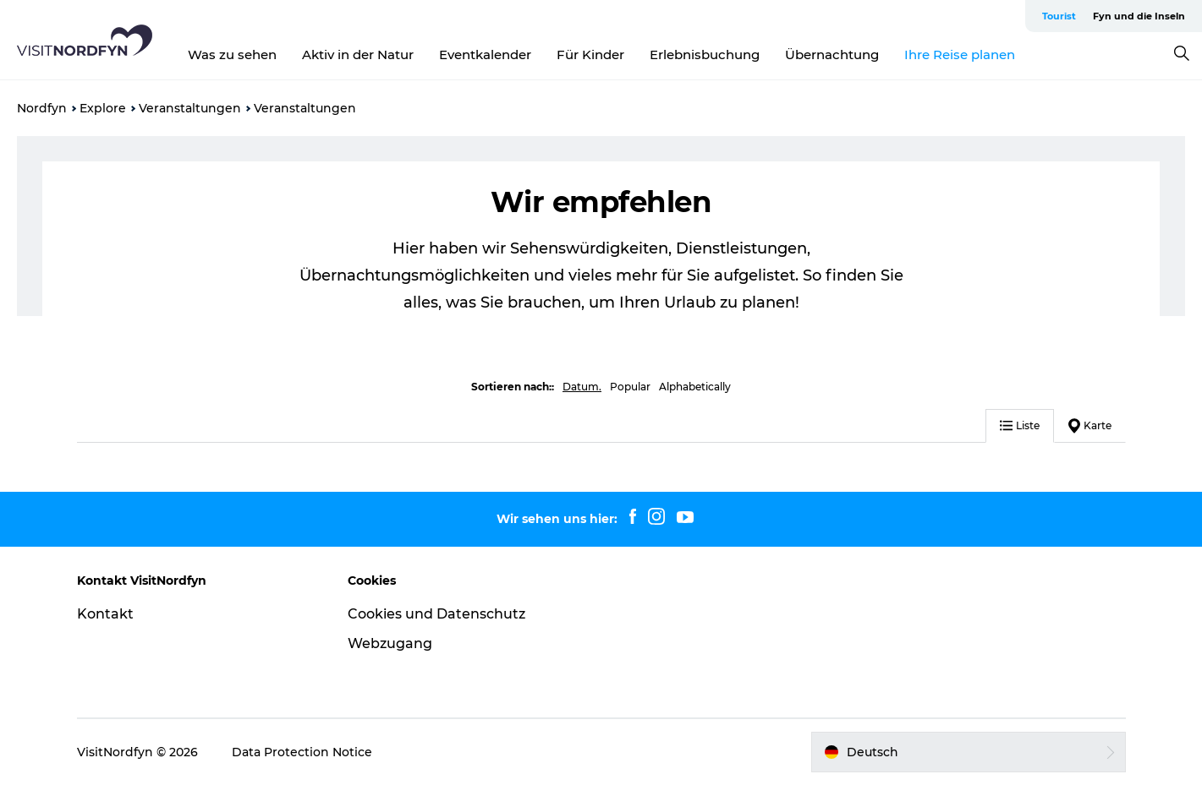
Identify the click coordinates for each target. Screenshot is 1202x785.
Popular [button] (630, 386)
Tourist (1059, 16)
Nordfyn (42, 108)
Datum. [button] (582, 386)
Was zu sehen (232, 54)
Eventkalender (485, 54)
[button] (968, 752)
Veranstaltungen (190, 108)
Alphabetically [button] (695, 386)
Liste (1020, 425)
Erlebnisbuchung (705, 54)
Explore (103, 108)
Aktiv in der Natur (358, 54)
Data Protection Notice (302, 752)
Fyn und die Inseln (1139, 16)
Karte (1089, 425)
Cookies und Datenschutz (436, 614)
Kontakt (105, 614)
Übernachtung (832, 54)
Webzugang (390, 643)
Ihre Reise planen (959, 54)
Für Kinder (590, 54)
